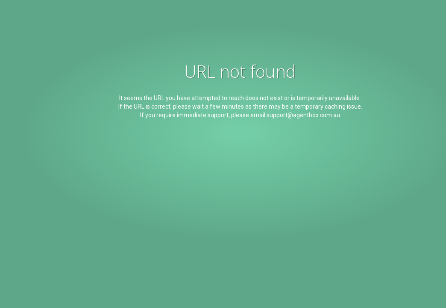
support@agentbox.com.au (303, 115)
